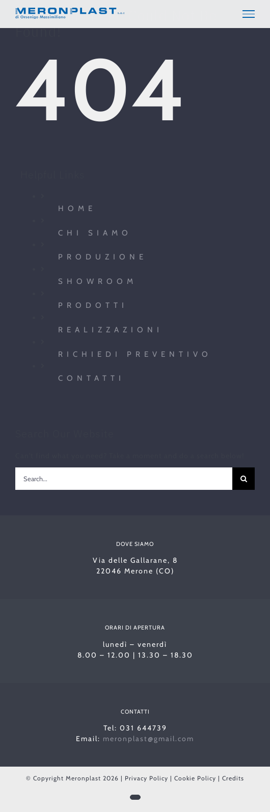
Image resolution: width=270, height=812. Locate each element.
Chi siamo (95, 233)
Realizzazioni (110, 329)
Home (77, 208)
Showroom (97, 281)
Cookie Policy (195, 778)
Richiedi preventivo (135, 354)
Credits (233, 778)
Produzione (102, 256)
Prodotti (93, 305)
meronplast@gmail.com (148, 738)
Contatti (91, 378)
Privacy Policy (146, 778)
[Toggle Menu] (248, 13)
